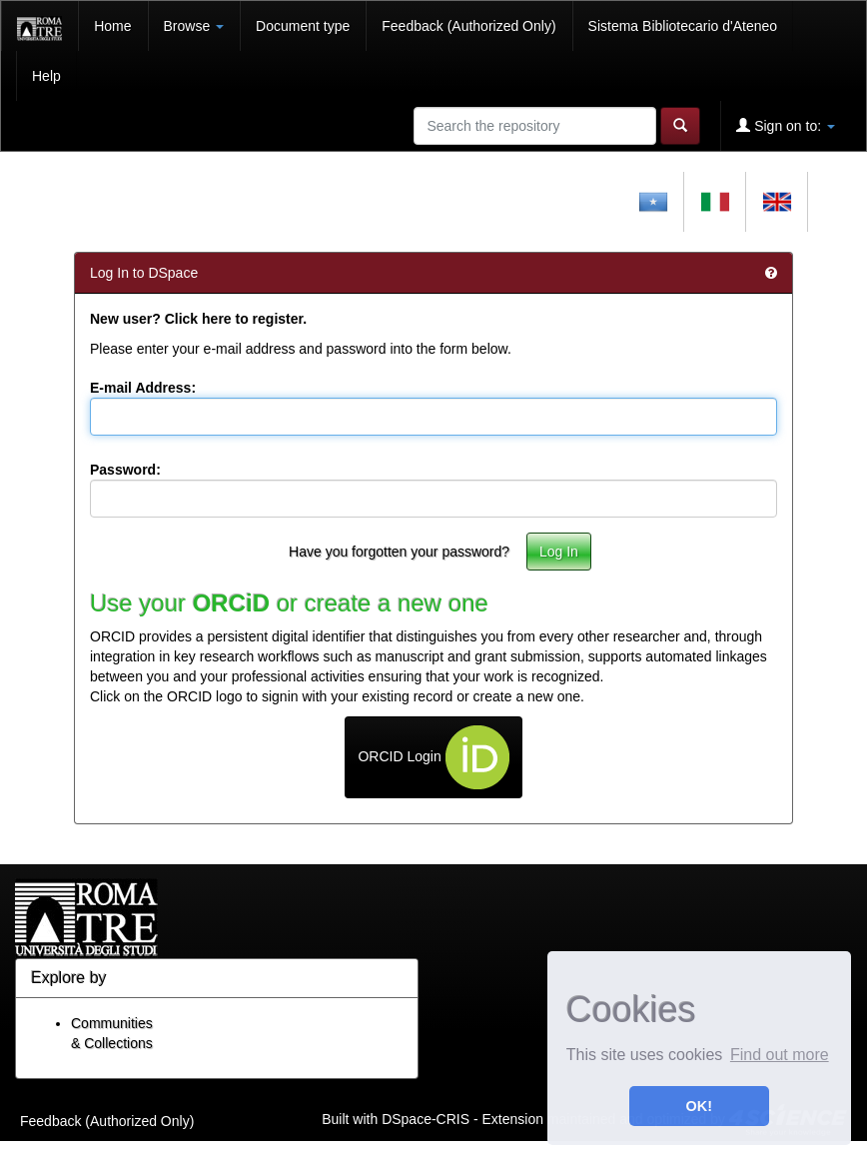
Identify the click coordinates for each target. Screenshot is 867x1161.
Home (112, 26)
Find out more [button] (779, 1054)
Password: (125, 470)
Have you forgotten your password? (399, 552)
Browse (194, 26)
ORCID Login (433, 757)
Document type (303, 26)
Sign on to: (785, 125)
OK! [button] (699, 1106)
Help (46, 76)
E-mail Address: (143, 388)
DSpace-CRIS (425, 1119)
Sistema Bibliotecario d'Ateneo (682, 26)
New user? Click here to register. (198, 319)
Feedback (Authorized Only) (468, 26)
